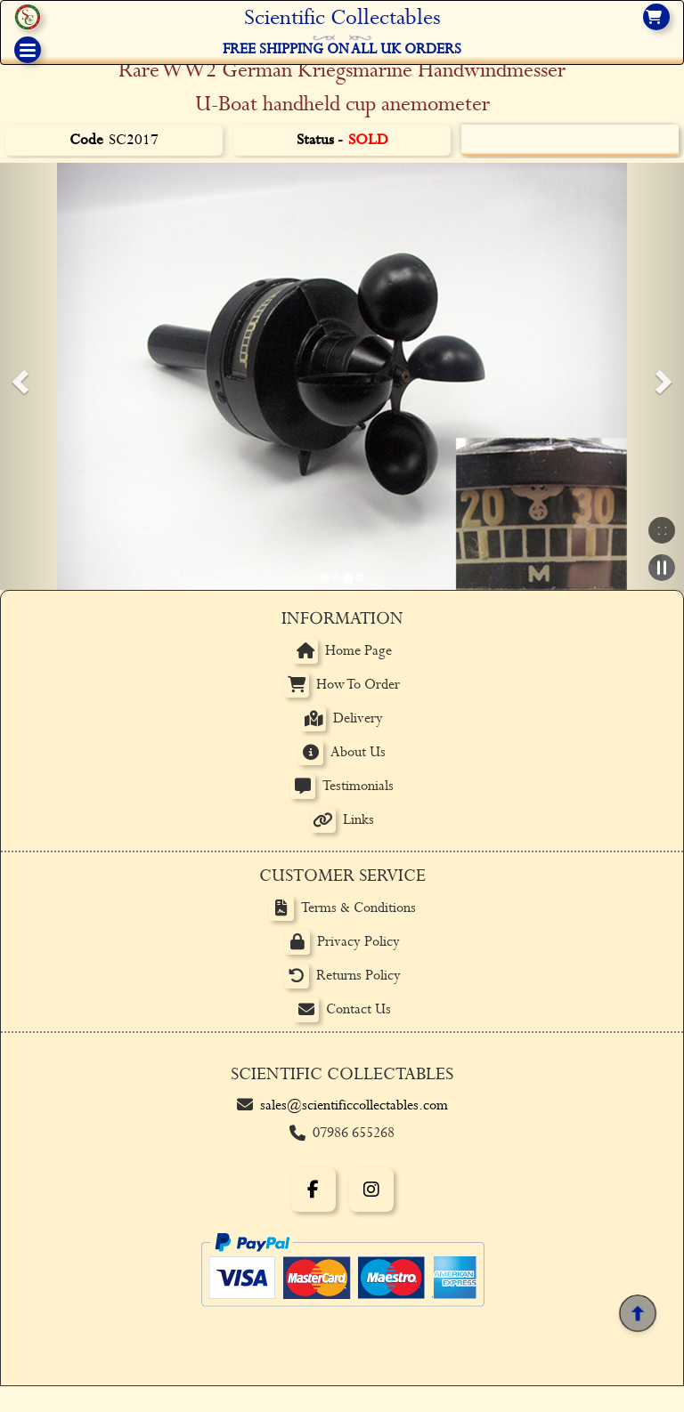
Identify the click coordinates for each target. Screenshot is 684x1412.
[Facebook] (313, 1189)
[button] (18, 376)
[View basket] (656, 17)
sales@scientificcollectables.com (354, 1105)
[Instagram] (371, 1189)
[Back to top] (637, 1313)
